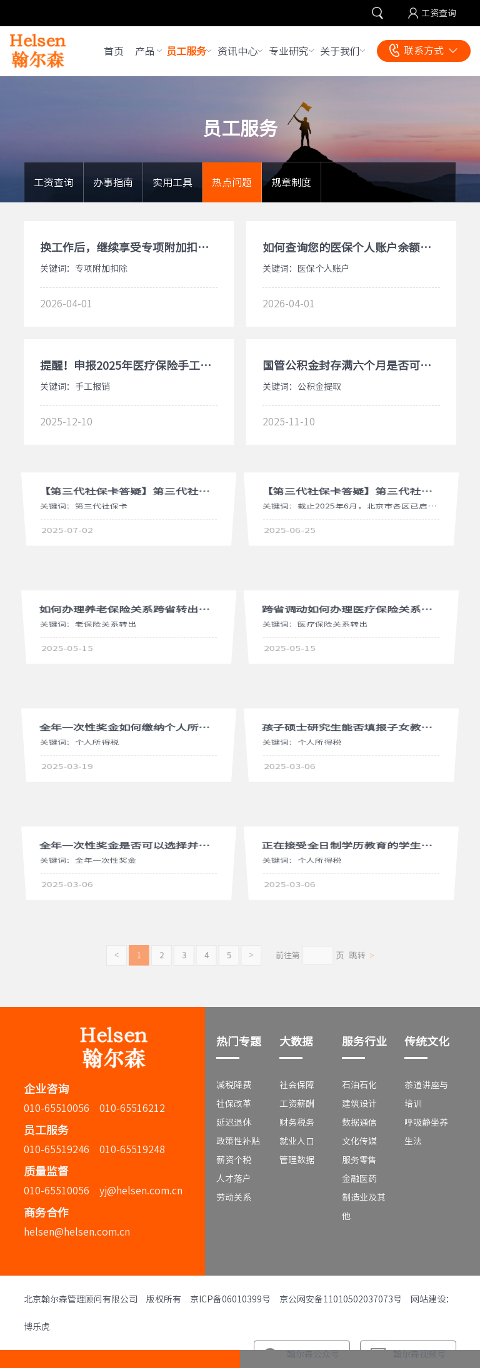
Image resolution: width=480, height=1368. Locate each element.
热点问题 (232, 182)
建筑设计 (359, 1103)
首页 (114, 51)
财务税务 (296, 1122)
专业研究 (289, 51)
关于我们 (340, 51)
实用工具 (172, 182)
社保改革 (233, 1103)
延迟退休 (233, 1122)
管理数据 (296, 1160)
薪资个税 (233, 1160)
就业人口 (296, 1141)
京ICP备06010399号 (230, 1299)
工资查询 (438, 13)
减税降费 (233, 1085)
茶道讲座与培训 (426, 1094)
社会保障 (296, 1085)
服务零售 (359, 1160)
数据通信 (359, 1122)
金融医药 (359, 1178)
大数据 (296, 1041)
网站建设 (428, 1299)
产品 (145, 51)
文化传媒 (359, 1141)
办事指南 (113, 182)
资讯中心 (238, 51)
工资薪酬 (296, 1103)
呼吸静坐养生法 (426, 1132)
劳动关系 (233, 1197)
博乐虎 (37, 1326)
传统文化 (426, 1041)
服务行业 (364, 1041)
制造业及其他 (364, 1207)
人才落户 (233, 1178)
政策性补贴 (238, 1141)
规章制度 (291, 182)
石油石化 (359, 1085)
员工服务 (186, 51)
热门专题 (238, 1041)
